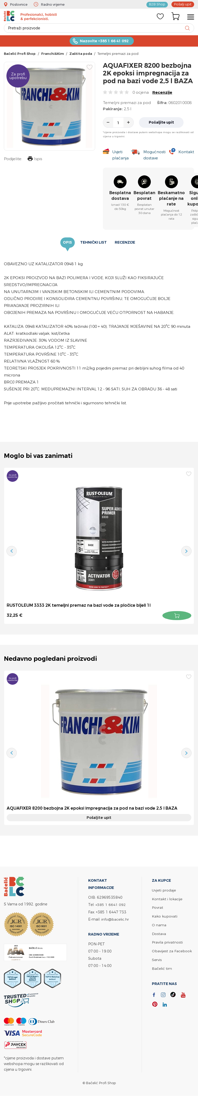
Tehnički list (93, 243)
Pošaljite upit (162, 123)
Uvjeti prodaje (164, 890)
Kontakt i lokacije (167, 899)
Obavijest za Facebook (172, 950)
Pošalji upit (183, 4)
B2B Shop (157, 4)
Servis (157, 958)
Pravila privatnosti (167, 941)
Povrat (157, 907)
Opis (67, 243)
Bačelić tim (162, 967)
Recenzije (162, 92)
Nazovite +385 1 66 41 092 (104, 41)
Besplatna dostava (120, 196)
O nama (159, 924)
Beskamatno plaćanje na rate (171, 199)
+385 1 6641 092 (110, 905)
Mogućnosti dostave (154, 155)
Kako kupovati (164, 916)
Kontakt (186, 152)
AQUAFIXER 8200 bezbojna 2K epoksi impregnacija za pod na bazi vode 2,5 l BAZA (92, 808)
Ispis (34, 160)
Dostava (159, 933)
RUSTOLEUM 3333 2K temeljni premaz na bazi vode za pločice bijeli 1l (79, 606)
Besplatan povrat (144, 196)
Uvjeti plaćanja (120, 155)
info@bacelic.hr (115, 919)
